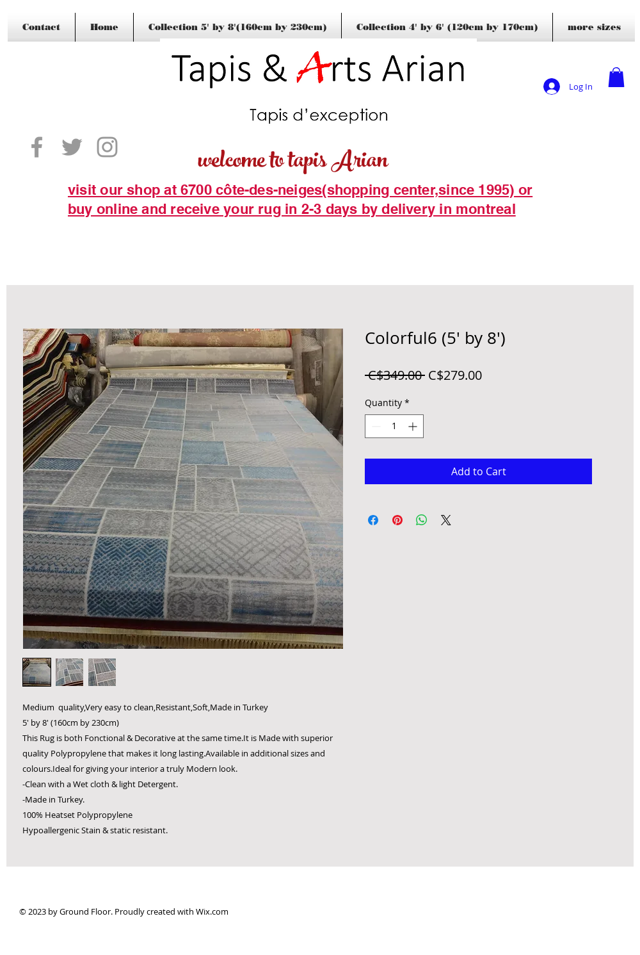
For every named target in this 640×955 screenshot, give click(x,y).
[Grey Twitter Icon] (72, 147)
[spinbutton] (394, 426)
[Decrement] (375, 426)
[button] (616, 77)
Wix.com (212, 911)
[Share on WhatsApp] (421, 520)
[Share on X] (446, 520)
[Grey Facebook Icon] (37, 147)
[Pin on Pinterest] (397, 520)
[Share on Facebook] (373, 520)
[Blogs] (86, 228)
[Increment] (414, 426)
